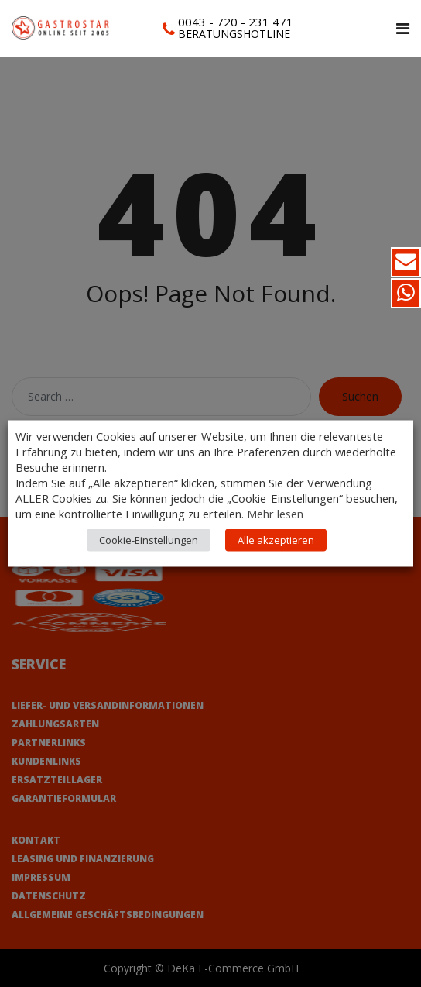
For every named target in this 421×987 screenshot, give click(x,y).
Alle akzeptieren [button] (276, 540)
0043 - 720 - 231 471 (235, 21)
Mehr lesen (275, 513)
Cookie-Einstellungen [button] (148, 540)
